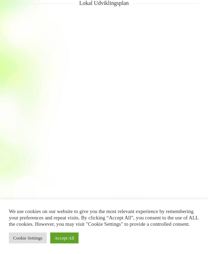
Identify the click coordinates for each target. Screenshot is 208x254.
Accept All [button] (64, 238)
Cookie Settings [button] (27, 238)
